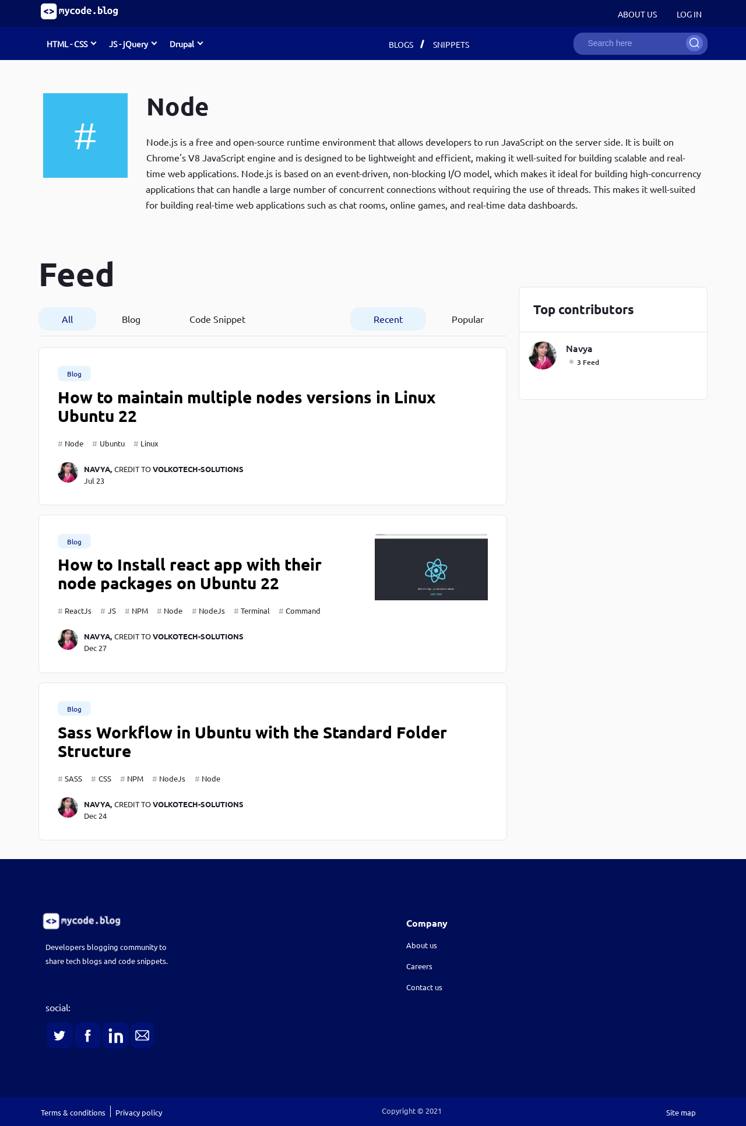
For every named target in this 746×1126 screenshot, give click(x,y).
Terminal (255, 610)
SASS (73, 778)
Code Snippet (217, 319)
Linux (149, 443)
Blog (131, 319)
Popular (468, 319)
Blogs (401, 44)
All (67, 319)
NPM (140, 610)
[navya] (71, 474)
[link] (190, 921)
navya (579, 348)
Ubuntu (112, 443)
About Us (637, 14)
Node (74, 443)
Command (303, 610)
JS (112, 610)
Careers (419, 966)
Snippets (451, 44)
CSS (104, 778)
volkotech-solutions (198, 469)
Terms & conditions (73, 1112)
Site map (681, 1112)
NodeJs (212, 610)
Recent (388, 319)
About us (421, 945)
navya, (98, 469)
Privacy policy (138, 1112)
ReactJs (78, 610)
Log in (689, 14)
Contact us (424, 987)
